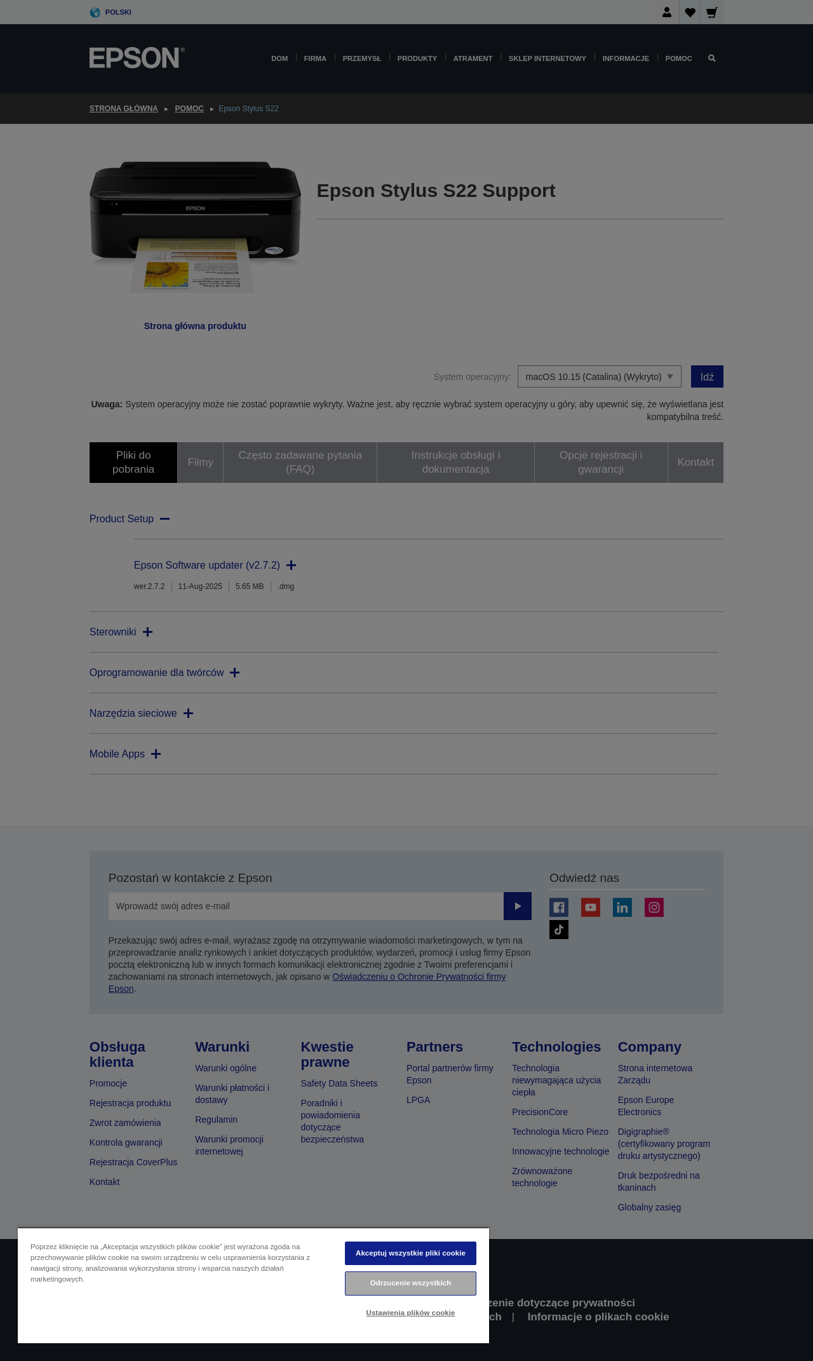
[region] (253, 1285)
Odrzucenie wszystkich (411, 1283)
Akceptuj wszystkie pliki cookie (411, 1253)
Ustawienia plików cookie (410, 1313)
